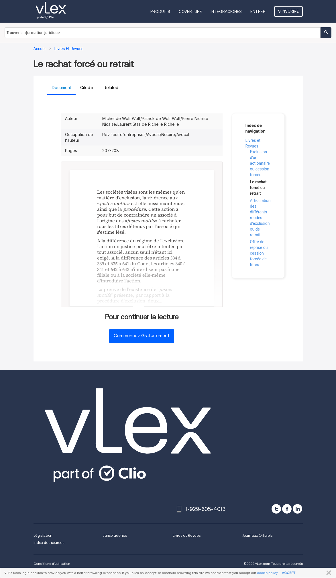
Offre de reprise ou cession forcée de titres (259, 253)
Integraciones (226, 11)
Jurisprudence (115, 535)
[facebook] (287, 509)
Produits (160, 11)
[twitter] (276, 509)
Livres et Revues (187, 535)
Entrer (258, 11)
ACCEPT (288, 573)
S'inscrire (288, 11)
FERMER (327, 573)
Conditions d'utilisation (52, 563)
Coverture (190, 11)
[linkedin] (297, 509)
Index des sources (49, 542)
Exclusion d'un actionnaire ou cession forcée (260, 163)
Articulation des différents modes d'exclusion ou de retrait (260, 217)
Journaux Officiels (257, 535)
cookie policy (267, 573)
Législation (43, 535)
